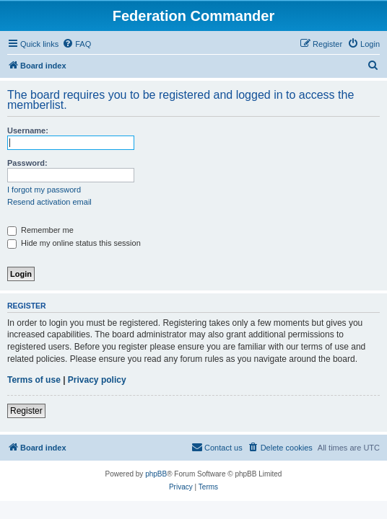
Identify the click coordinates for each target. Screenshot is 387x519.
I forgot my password (44, 189)
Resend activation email (49, 202)
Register (26, 411)
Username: (27, 130)
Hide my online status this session (74, 243)
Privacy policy (97, 380)
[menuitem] (76, 44)
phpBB (156, 474)
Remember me (40, 230)
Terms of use (34, 380)
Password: (27, 163)
